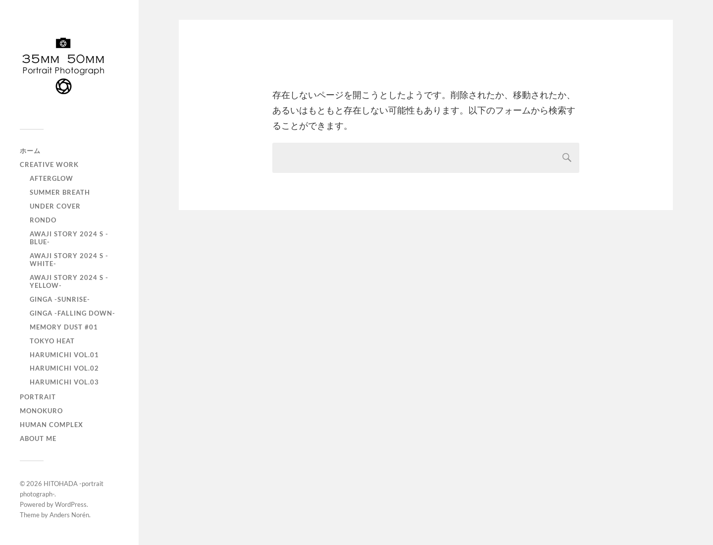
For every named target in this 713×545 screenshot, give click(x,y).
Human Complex (51, 425)
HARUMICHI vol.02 (64, 368)
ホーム (30, 151)
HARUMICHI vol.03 (64, 382)
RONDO (43, 220)
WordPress (71, 504)
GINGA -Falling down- (72, 313)
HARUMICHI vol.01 (64, 355)
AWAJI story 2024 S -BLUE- (69, 238)
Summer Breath (60, 192)
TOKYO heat (52, 341)
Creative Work (49, 164)
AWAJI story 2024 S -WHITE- (69, 260)
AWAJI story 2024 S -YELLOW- (69, 281)
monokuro (41, 411)
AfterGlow (51, 178)
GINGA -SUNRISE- (60, 299)
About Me (38, 438)
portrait (38, 397)
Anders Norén (69, 515)
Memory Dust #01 (64, 327)
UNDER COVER (55, 206)
